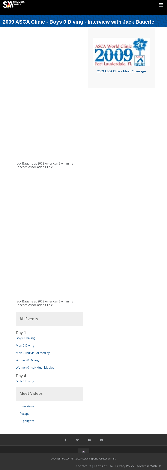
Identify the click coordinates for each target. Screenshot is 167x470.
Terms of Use (103, 466)
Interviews (26, 406)
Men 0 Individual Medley (33, 353)
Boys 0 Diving (25, 338)
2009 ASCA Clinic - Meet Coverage (121, 71)
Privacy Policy (124, 466)
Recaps (24, 414)
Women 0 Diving (27, 360)
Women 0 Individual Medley (35, 367)
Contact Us (83, 466)
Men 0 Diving (25, 346)
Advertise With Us (148, 466)
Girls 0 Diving (25, 381)
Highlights (26, 421)
